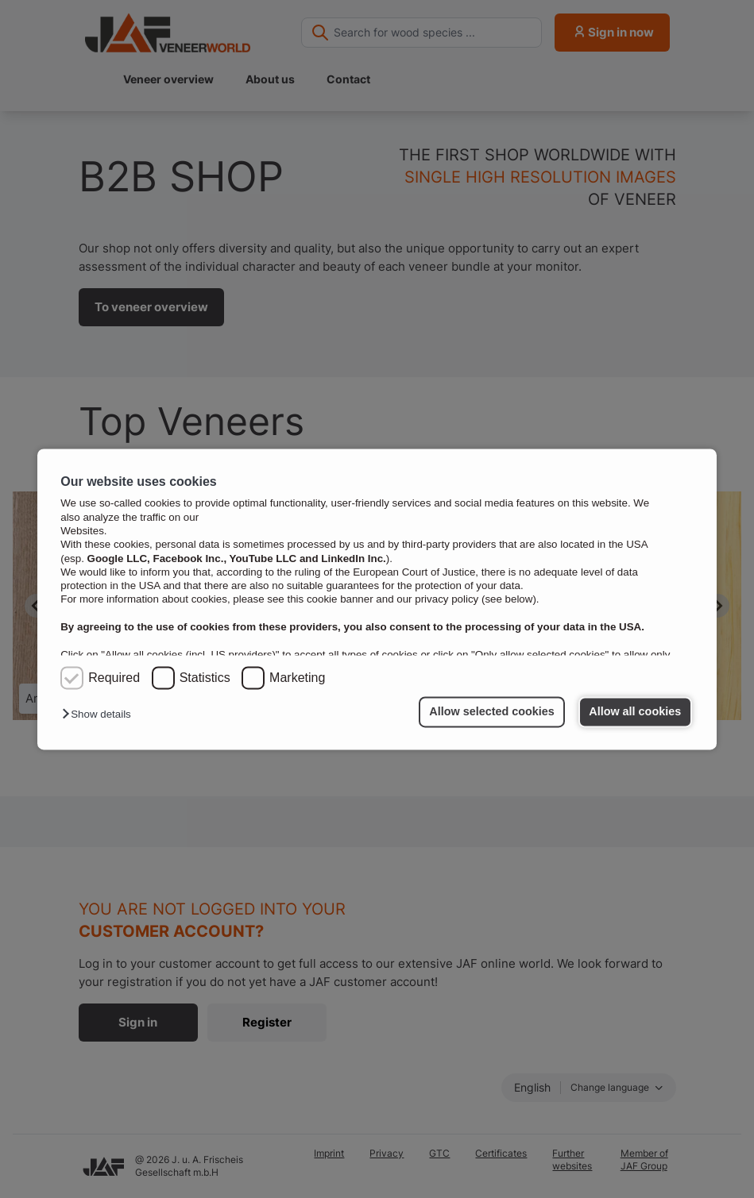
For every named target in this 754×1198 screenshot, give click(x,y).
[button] (100, 715)
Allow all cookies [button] (635, 712)
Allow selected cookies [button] (492, 712)
